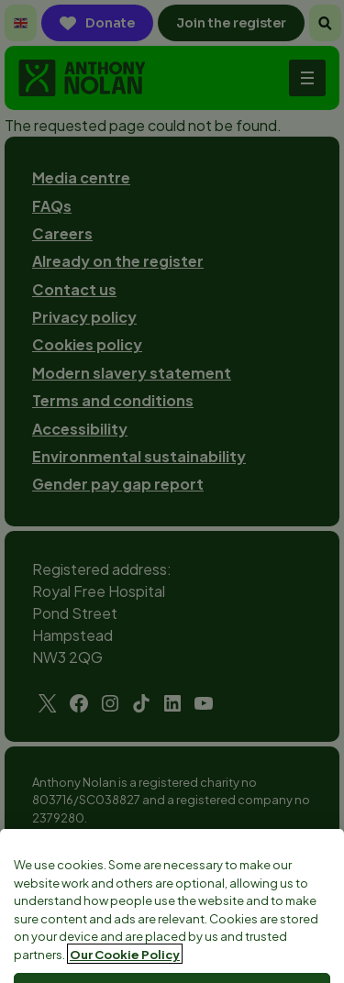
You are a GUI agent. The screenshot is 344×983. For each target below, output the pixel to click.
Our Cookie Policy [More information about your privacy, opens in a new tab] (125, 969)
